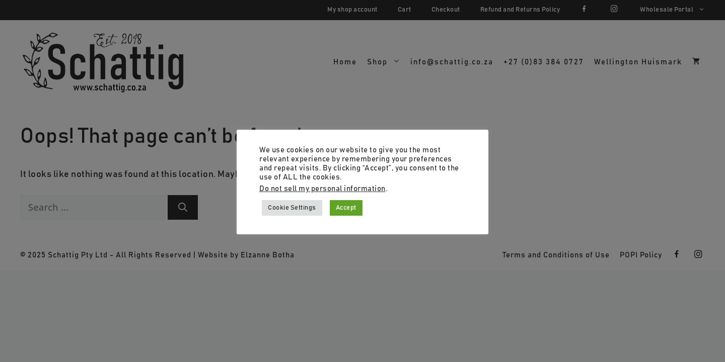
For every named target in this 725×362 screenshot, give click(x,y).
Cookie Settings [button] (292, 208)
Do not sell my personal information (322, 189)
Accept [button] (346, 208)
